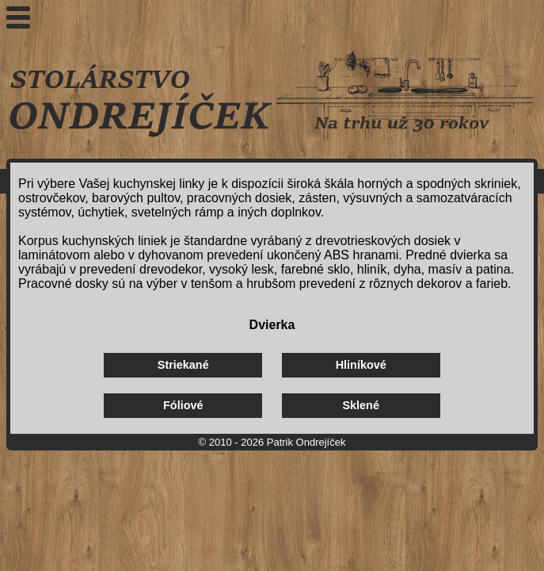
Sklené (361, 405)
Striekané (183, 364)
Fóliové (183, 405)
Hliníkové (361, 364)
